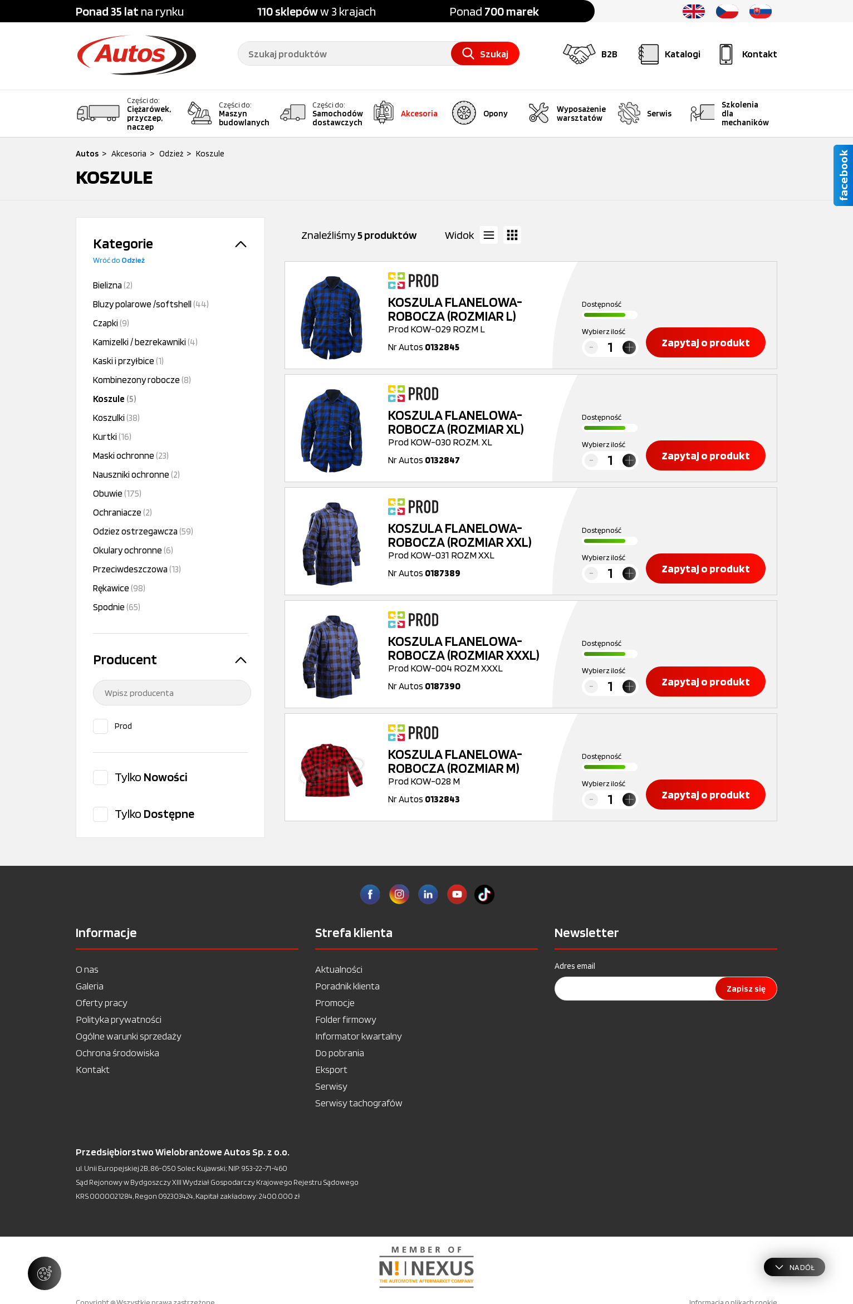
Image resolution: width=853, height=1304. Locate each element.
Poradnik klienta (347, 986)
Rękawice (119, 588)
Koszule (114, 398)
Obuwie (117, 493)
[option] (426, 1267)
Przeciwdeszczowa (137, 569)
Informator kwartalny (358, 1036)
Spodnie (116, 606)
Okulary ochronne (133, 550)
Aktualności (338, 969)
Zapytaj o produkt (705, 342)
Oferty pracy (102, 1002)
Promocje (335, 1002)
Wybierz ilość (603, 331)
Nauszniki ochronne (136, 474)
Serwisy (331, 1086)
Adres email (575, 966)
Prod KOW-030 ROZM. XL (471, 428)
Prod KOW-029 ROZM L (471, 315)
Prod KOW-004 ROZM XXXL (471, 654)
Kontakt (93, 1069)
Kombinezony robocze (142, 379)
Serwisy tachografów (359, 1103)
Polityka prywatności (118, 1019)
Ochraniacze (122, 512)
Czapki (111, 323)
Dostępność (601, 304)
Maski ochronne (131, 455)
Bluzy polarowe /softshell (151, 304)
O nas (87, 969)
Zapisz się (746, 988)
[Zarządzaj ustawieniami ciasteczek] (44, 1273)
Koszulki (116, 417)
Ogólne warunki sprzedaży (129, 1036)
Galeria (90, 986)
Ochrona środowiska (117, 1052)
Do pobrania (339, 1052)
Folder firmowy (345, 1019)
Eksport (331, 1069)
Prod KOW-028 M (471, 767)
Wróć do (119, 260)
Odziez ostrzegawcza (143, 531)
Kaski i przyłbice (128, 360)
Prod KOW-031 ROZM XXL (471, 541)
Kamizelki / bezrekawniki (145, 341)
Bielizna (113, 285)
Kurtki (112, 436)
